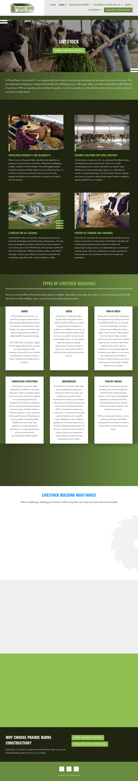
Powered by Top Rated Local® (69, 775)
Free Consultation (69, 50)
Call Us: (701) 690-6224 (118, 9)
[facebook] (61, 769)
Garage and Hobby (79, 4)
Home (53, 4)
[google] (76, 769)
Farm (62, 4)
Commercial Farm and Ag (107, 4)
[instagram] (69, 769)
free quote (36, 753)
